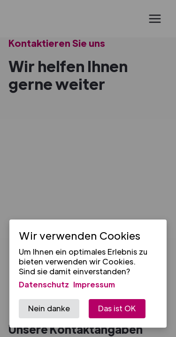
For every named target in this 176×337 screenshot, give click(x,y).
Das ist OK (117, 308)
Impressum (94, 284)
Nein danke (49, 308)
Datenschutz (44, 284)
